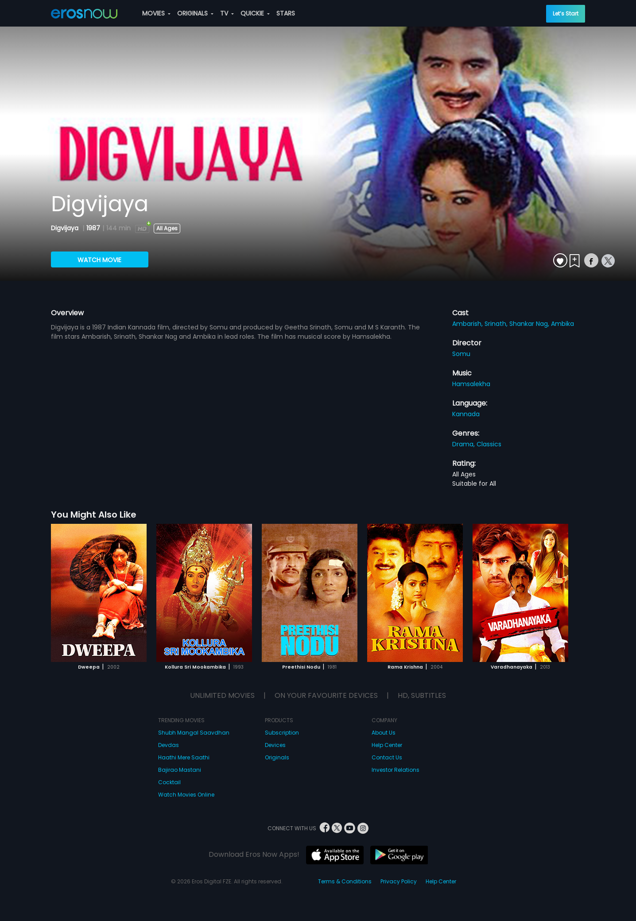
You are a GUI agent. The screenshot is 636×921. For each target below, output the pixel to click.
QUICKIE (255, 13)
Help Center (387, 745)
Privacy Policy (398, 881)
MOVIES (156, 13)
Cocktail (169, 782)
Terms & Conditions (345, 881)
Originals (277, 757)
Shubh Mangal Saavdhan (193, 732)
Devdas (168, 745)
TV (227, 13)
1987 (93, 228)
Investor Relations (395, 770)
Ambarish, (468, 323)
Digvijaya (65, 228)
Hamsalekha (471, 383)
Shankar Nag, (530, 323)
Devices (275, 745)
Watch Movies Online (186, 794)
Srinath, (497, 323)
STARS (285, 13)
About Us (384, 732)
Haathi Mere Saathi (183, 757)
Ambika (562, 323)
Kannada (466, 414)
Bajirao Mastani (179, 770)
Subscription (282, 732)
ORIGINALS (195, 13)
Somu (461, 353)
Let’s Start (565, 13)
